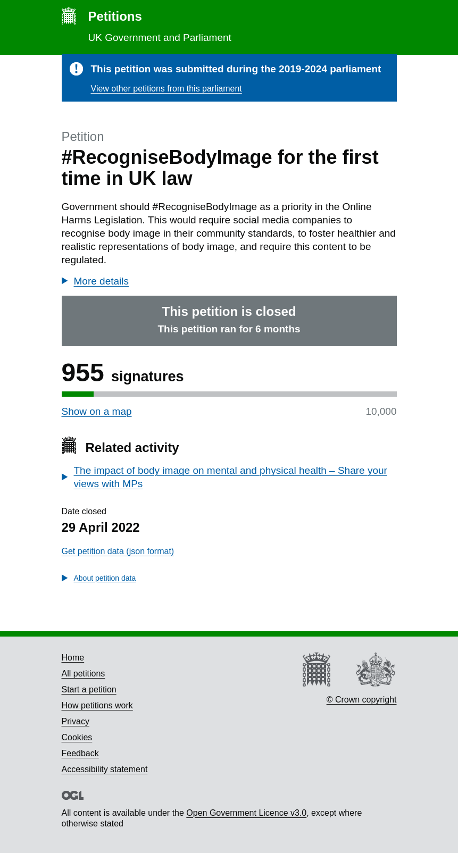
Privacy (75, 721)
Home (73, 657)
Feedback (80, 753)
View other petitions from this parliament (166, 88)
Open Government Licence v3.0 (246, 812)
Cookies (77, 737)
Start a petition (89, 689)
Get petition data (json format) (118, 551)
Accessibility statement (105, 769)
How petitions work (97, 705)
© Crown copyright (362, 699)
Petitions (115, 16)
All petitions (83, 673)
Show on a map (97, 411)
